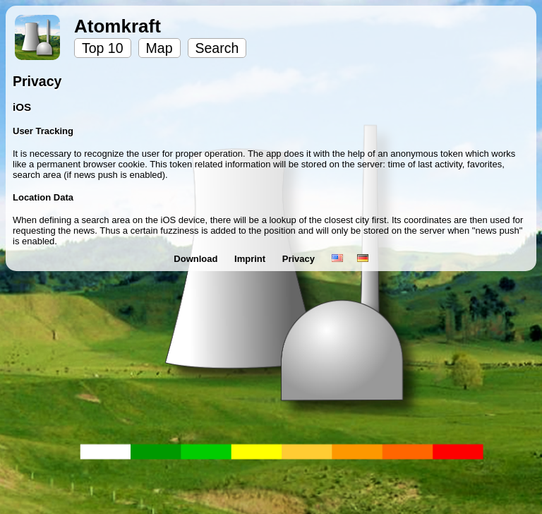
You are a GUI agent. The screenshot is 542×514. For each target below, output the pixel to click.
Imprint (251, 258)
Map (159, 48)
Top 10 (103, 48)
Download (197, 258)
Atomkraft (117, 26)
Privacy (300, 258)
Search (217, 48)
